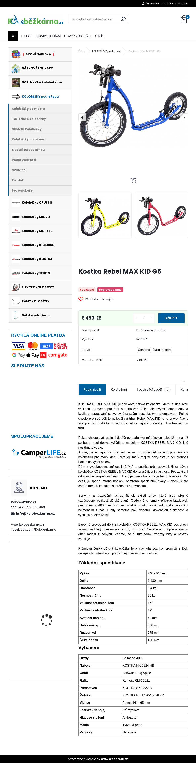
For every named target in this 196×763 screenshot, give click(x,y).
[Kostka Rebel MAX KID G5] (133, 102)
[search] (123, 19)
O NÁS (99, 36)
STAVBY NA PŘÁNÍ (48, 36)
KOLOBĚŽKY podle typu (106, 51)
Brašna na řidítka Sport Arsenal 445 (51, 608)
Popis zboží (92, 389)
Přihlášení (152, 3)
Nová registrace (177, 3)
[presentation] (82, 117)
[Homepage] (13, 36)
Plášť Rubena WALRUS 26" (49, 563)
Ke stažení (119, 389)
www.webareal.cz (114, 759)
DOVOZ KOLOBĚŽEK (78, 36)
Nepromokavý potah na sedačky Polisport (51, 643)
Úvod (81, 51)
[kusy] (141, 318)
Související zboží (154, 389)
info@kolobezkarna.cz (35, 513)
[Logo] (35, 19)
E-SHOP (26, 36)
